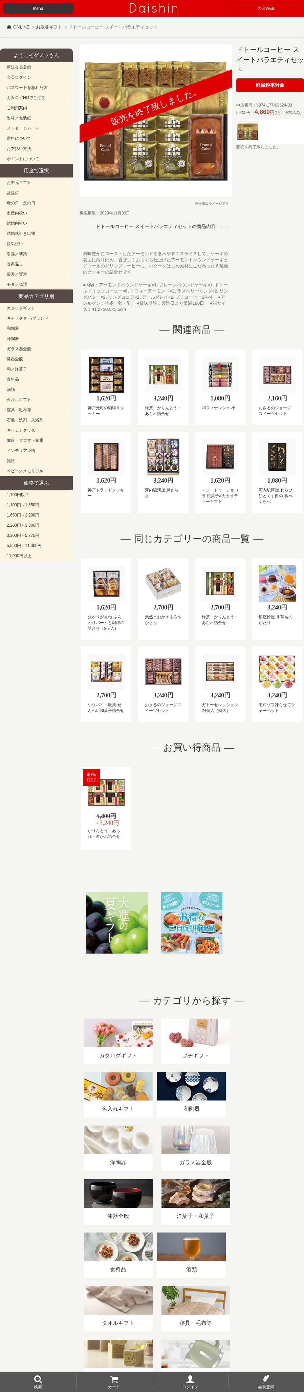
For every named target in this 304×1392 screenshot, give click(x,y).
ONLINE (21, 27)
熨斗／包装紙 (19, 118)
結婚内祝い (17, 223)
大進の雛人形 (152, 1358)
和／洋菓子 (17, 369)
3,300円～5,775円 (23, 535)
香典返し (15, 264)
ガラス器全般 (19, 348)
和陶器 (13, 328)
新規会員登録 (19, 67)
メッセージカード (23, 128)
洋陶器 (13, 338)
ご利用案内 (17, 108)
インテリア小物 (21, 450)
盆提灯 (13, 192)
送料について (19, 138)
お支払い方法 (19, 148)
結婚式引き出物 (21, 233)
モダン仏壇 (17, 284)
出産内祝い (17, 213)
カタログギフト (21, 308)
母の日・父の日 (21, 203)
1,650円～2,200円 (23, 515)
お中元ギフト (19, 182)
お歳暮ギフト (49, 27)
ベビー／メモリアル (25, 471)
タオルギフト (19, 399)
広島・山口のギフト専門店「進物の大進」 (152, 1350)
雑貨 (11, 460)
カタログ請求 (245, 1313)
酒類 (11, 389)
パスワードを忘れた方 (27, 87)
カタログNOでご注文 (26, 97)
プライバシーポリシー (199, 1313)
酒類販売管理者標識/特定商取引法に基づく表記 (120, 1313)
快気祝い (15, 243)
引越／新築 (17, 253)
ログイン (190, 1387)
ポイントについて (23, 158)
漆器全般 (15, 359)
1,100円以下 (18, 494)
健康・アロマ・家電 (25, 440)
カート (114, 1387)
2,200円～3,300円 (23, 525)
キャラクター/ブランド (27, 318)
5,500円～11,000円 (24, 545)
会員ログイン (19, 77)
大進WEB (266, 8)
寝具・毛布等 (19, 410)
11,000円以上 (19, 555)
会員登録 (266, 1387)
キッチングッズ (21, 430)
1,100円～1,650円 (23, 505)
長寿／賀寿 (17, 274)
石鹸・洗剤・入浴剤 (25, 420)
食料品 (13, 379)
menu (38, 8)
